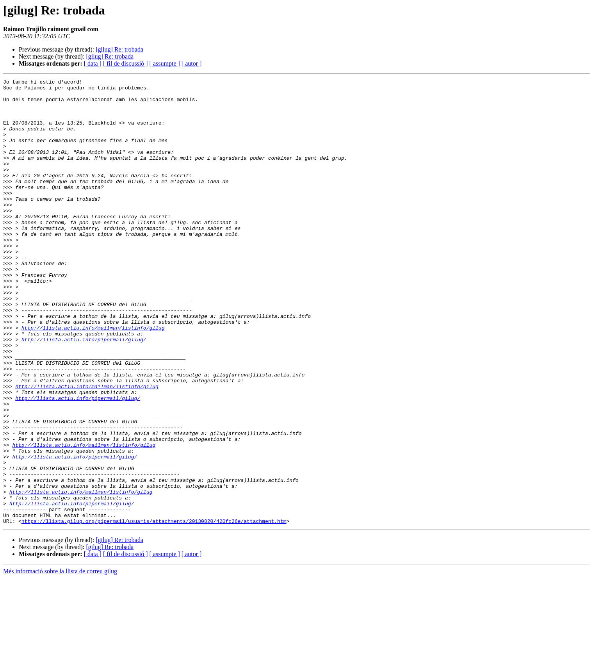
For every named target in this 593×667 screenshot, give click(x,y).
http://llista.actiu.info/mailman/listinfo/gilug (93, 378)
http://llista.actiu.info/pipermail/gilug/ (83, 392)
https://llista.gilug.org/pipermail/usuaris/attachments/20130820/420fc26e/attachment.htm (154, 609)
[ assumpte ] (165, 63)
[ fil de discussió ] (125, 63)
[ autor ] (192, 63)
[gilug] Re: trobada (119, 49)
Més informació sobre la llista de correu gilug (60, 660)
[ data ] (93, 63)
